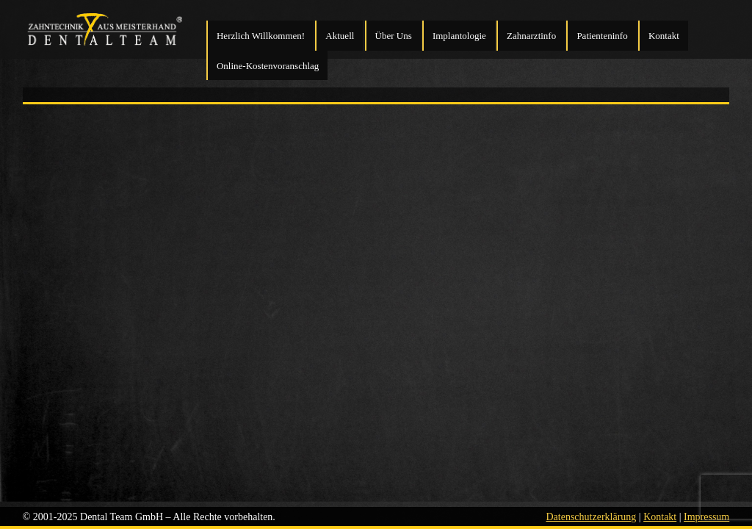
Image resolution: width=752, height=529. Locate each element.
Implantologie (459, 35)
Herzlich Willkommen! (261, 35)
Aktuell (339, 35)
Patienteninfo (601, 35)
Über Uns (393, 35)
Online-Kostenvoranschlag (268, 65)
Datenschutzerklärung (591, 516)
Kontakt (663, 35)
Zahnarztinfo (531, 35)
